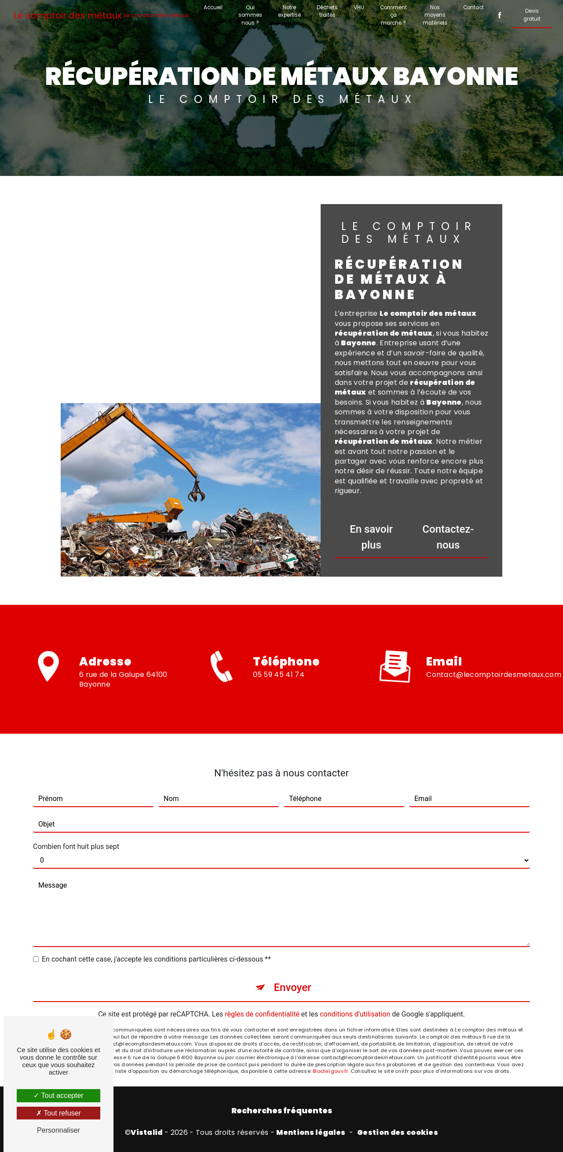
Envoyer (292, 949)
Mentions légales (310, 1132)
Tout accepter (58, 1095)
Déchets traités (327, 11)
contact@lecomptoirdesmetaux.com (493, 635)
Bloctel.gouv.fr (330, 1032)
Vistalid (147, 1132)
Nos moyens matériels (435, 15)
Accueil (213, 7)
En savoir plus (371, 537)
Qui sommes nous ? (250, 15)
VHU (359, 7)
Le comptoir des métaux (101, 15)
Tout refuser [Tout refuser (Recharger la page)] (58, 1113)
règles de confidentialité (262, 975)
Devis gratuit (532, 14)
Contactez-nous (448, 537)
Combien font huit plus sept (76, 808)
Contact (473, 7)
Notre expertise (289, 11)
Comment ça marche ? (393, 15)
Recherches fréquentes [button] (281, 1110)
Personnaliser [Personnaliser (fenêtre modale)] (58, 1130)
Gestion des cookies (397, 1132)
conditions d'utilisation (355, 975)
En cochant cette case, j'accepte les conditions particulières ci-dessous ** (156, 920)
